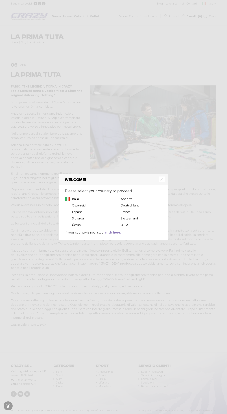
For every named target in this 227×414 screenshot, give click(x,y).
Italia (75, 199)
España (77, 212)
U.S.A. (125, 225)
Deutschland (130, 205)
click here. (113, 232)
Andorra (126, 199)
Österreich (79, 205)
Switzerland (129, 218)
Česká (76, 225)
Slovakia (78, 218)
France (126, 212)
